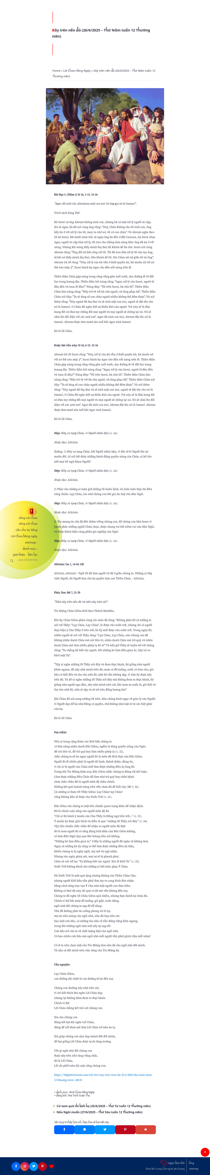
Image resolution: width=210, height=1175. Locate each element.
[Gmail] (146, 1129)
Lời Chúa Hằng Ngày (82, 1092)
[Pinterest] (125, 1129)
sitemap (31, 542)
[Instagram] (24, 1166)
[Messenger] (84, 1129)
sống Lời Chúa (28, 518)
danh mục (30, 549)
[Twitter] (105, 1129)
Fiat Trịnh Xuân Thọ (79, 1095)
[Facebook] (64, 1129)
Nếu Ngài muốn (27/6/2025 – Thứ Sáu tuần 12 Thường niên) (99, 1112)
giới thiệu (19, 554)
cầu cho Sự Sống (26, 530)
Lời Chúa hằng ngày (24, 536)
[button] (205, 1152)
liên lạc (32, 554)
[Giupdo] (51, 1166)
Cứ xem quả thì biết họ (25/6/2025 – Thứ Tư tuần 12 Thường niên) (104, 1106)
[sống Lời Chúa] (22, 511)
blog (191, 1163)
